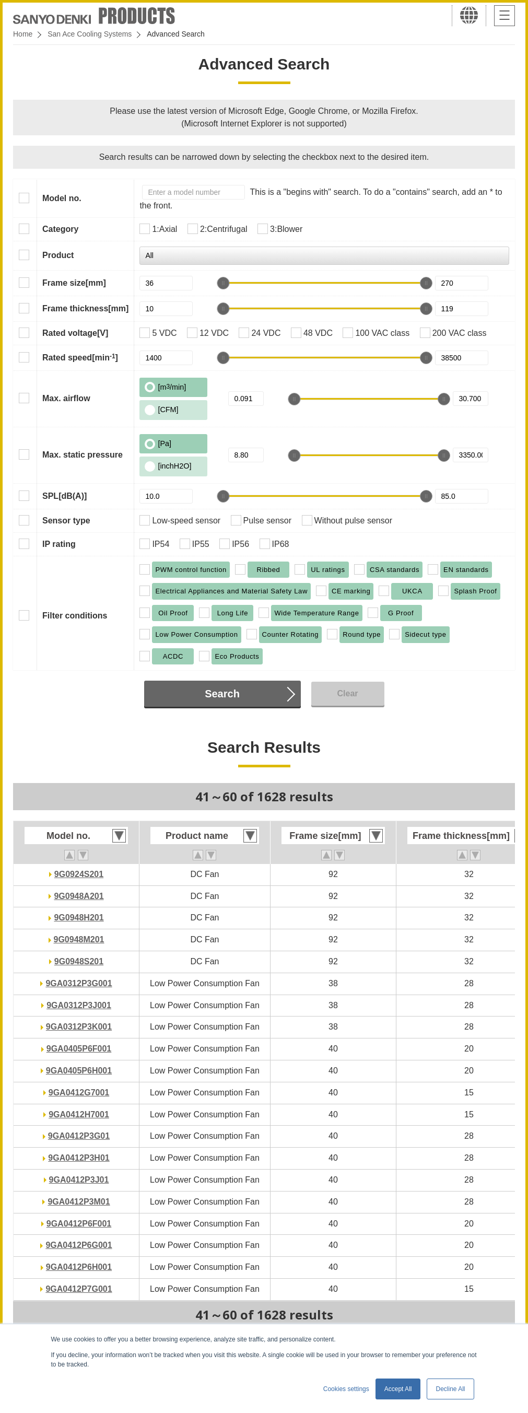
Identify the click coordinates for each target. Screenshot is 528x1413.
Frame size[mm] (74, 282)
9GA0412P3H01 (78, 1157)
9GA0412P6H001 (79, 1267)
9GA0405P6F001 (79, 1048)
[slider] (223, 283)
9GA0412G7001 (79, 1092)
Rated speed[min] (80, 357)
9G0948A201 (78, 896)
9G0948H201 (78, 917)
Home (22, 34)
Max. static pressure (82, 454)
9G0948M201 (79, 939)
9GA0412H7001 (79, 1114)
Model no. (61, 198)
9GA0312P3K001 (79, 1026)
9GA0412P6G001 (78, 1245)
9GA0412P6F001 (79, 1223)
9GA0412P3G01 (79, 1135)
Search (222, 693)
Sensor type (66, 520)
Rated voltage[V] (75, 333)
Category (60, 229)
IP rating (59, 544)
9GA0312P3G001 (78, 983)
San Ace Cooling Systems (90, 34)
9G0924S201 (78, 874)
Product (58, 255)
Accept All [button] (398, 1389)
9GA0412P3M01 (79, 1201)
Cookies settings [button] (346, 1389)
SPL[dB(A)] (64, 496)
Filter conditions (74, 615)
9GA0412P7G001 (78, 1288)
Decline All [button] (450, 1389)
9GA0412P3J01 (79, 1179)
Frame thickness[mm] (85, 308)
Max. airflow (66, 398)
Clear (347, 693)
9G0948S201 (78, 961)
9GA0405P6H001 (79, 1070)
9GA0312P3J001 (78, 1005)
